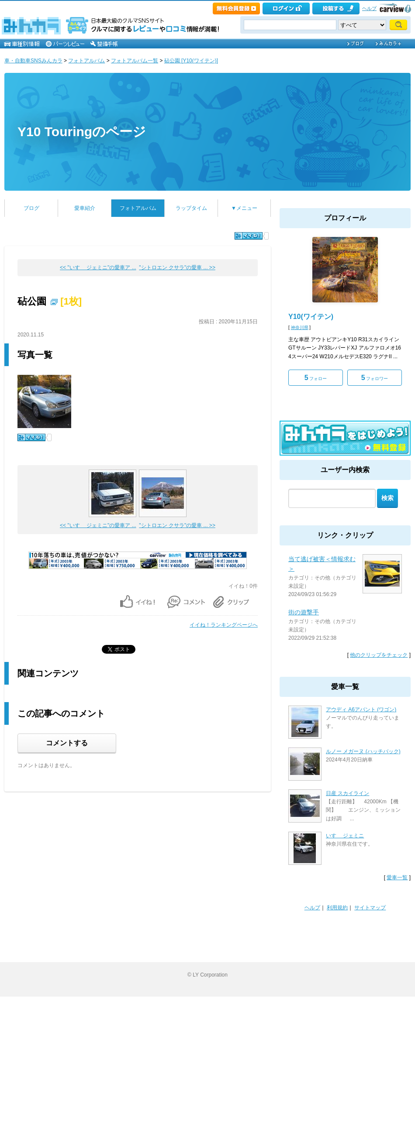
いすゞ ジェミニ (345, 836)
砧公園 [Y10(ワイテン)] (191, 61)
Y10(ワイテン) (310, 316)
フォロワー (374, 377)
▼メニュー (244, 208)
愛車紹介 (84, 208)
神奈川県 (299, 327)
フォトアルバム (86, 61)
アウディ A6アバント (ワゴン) (361, 709)
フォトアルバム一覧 (134, 61)
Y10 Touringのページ (81, 131)
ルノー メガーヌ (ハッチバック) (363, 751)
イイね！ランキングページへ (224, 625)
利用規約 (337, 908)
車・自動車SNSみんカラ (33, 61)
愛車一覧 (397, 877)
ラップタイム (191, 208)
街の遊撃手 (303, 612)
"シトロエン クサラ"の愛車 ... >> (177, 267)
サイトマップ (370, 908)
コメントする (67, 743)
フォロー (315, 377)
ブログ (31, 208)
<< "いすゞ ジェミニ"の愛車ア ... (98, 267)
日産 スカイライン (347, 793)
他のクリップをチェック (379, 655)
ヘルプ (369, 8)
